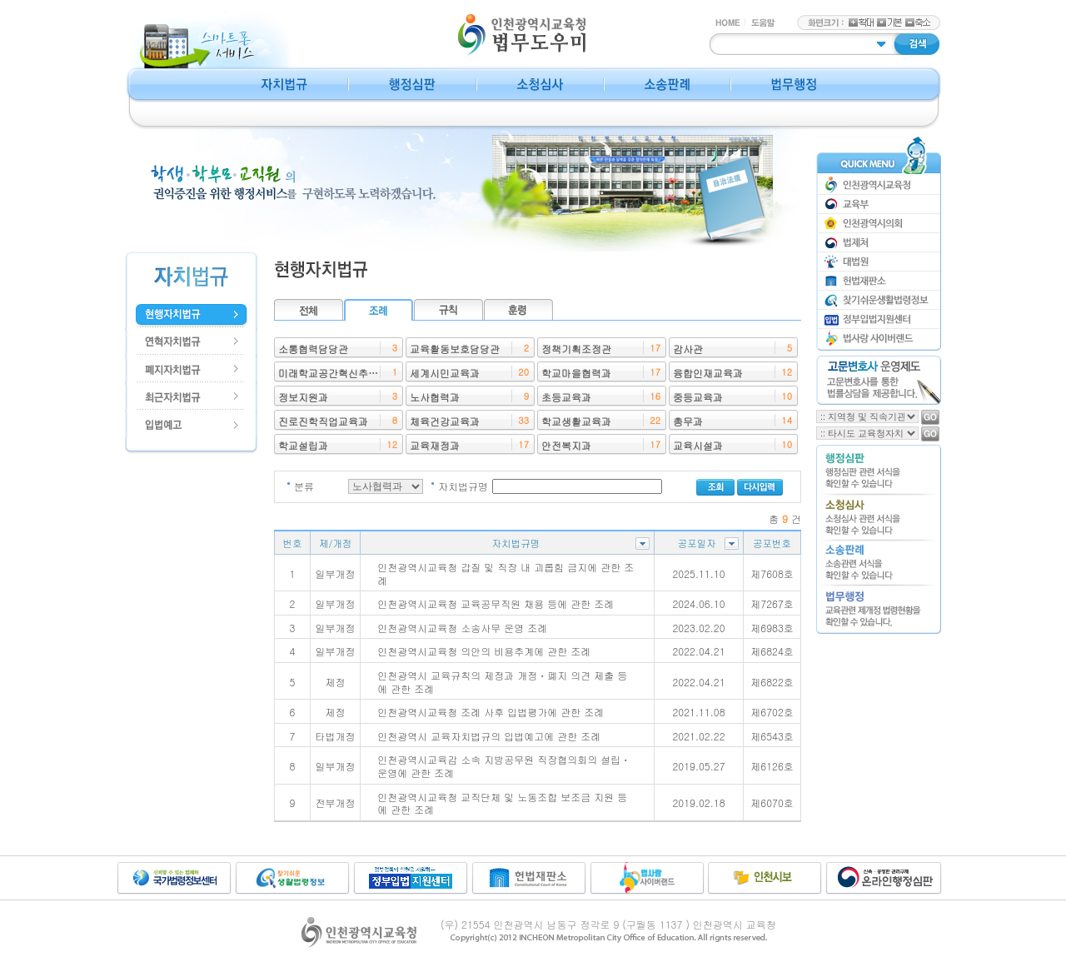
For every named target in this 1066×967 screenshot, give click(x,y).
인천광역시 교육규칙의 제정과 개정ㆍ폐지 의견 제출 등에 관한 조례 (502, 681)
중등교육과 (698, 397)
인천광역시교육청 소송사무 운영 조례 (462, 628)
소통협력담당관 (313, 348)
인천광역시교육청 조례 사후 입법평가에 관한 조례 (490, 712)
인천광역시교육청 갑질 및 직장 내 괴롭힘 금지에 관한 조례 (505, 573)
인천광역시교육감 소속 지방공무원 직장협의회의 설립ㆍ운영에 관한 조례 (503, 766)
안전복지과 (566, 445)
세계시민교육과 (445, 373)
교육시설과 (698, 445)
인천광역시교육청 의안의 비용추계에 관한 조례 (483, 651)
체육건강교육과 (445, 421)
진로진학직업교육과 (323, 421)
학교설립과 (303, 445)
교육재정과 (435, 445)
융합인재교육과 (708, 373)
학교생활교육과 (576, 421)
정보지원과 (303, 397)
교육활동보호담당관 (455, 348)
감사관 (688, 348)
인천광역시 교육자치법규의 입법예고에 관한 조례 (488, 736)
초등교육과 (566, 397)
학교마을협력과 (576, 373)
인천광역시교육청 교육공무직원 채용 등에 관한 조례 (495, 603)
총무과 (688, 421)
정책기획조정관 (576, 348)
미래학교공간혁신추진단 (333, 373)
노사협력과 (435, 397)
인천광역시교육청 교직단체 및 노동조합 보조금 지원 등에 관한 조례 (502, 803)
